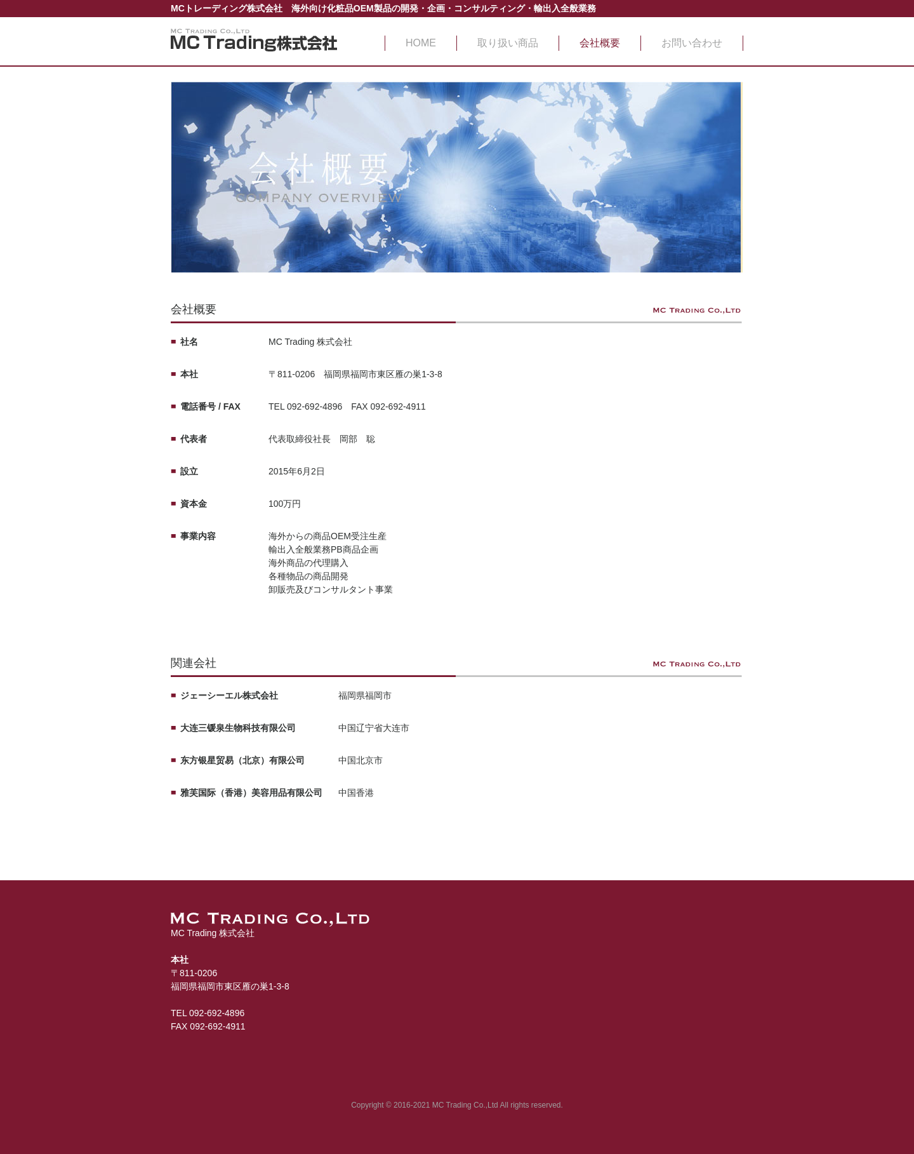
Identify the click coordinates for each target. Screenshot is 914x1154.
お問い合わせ (691, 42)
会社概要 (600, 42)
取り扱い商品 (507, 42)
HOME (421, 42)
